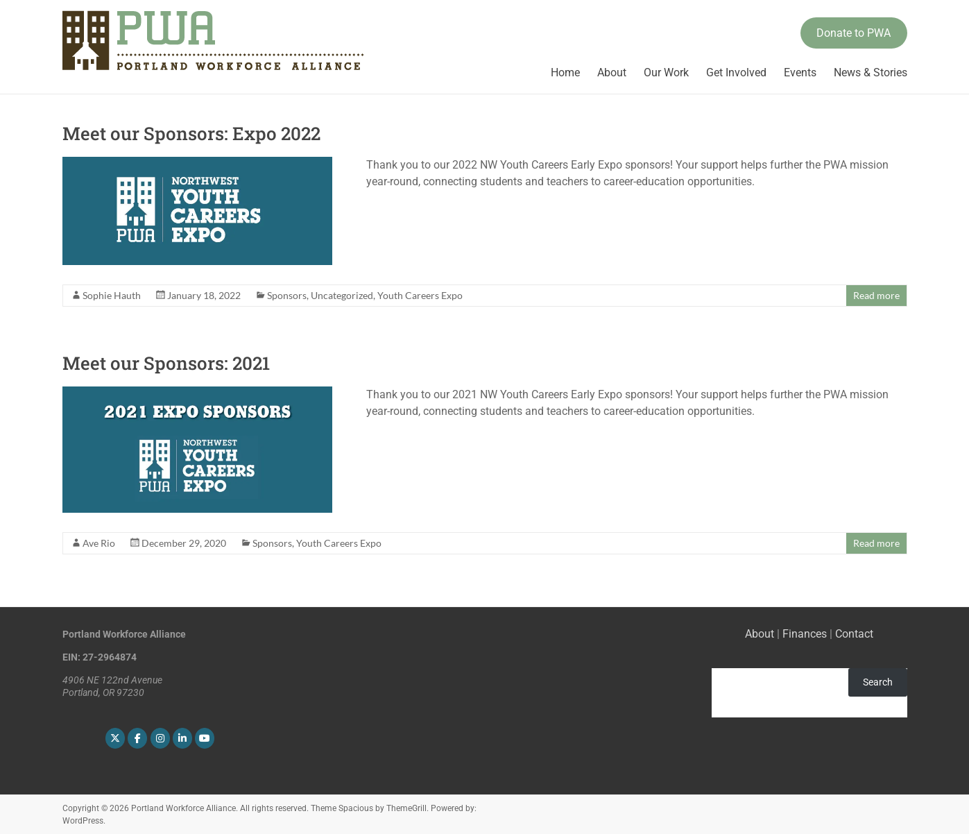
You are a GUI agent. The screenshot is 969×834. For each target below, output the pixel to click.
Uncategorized (342, 295)
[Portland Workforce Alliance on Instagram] (160, 738)
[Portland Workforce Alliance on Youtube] (204, 738)
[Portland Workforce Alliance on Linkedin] (182, 738)
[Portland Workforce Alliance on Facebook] (137, 738)
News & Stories (870, 72)
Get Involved (736, 72)
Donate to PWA (853, 33)
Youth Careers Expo (420, 295)
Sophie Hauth (112, 295)
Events (800, 72)
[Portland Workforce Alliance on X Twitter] (115, 738)
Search (878, 682)
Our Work (666, 72)
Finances (804, 633)
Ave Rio (99, 543)
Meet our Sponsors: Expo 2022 (191, 133)
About (611, 72)
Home (565, 72)
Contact (854, 633)
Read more (876, 295)
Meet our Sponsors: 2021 (166, 363)
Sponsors (287, 295)
